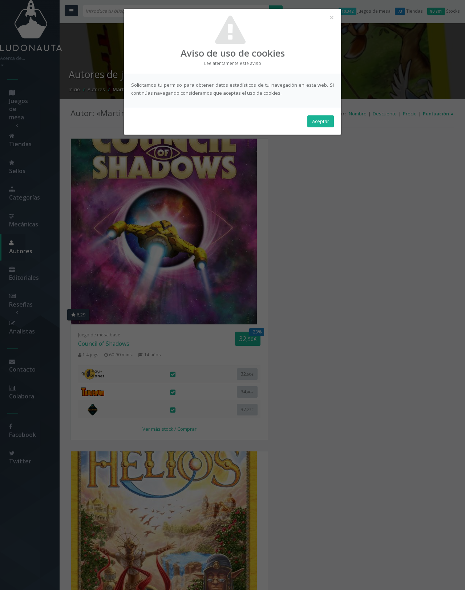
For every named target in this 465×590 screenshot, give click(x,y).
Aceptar (320, 123)
